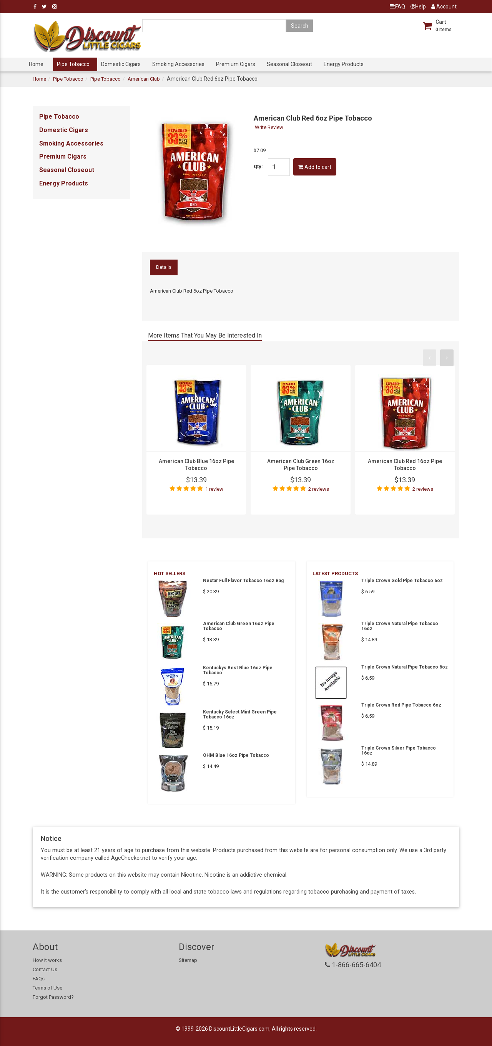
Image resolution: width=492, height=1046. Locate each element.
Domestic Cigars (121, 64)
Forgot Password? (53, 997)
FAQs (39, 978)
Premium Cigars (235, 64)
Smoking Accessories (178, 64)
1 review (214, 489)
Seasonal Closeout (289, 64)
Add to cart (314, 167)
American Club (144, 79)
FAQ (397, 6)
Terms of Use (47, 988)
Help (418, 6)
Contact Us (45, 969)
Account (444, 6)
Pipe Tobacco (73, 64)
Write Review (269, 127)
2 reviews (318, 489)
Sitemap (188, 960)
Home (36, 64)
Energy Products (344, 64)
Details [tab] (163, 267)
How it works (47, 960)
